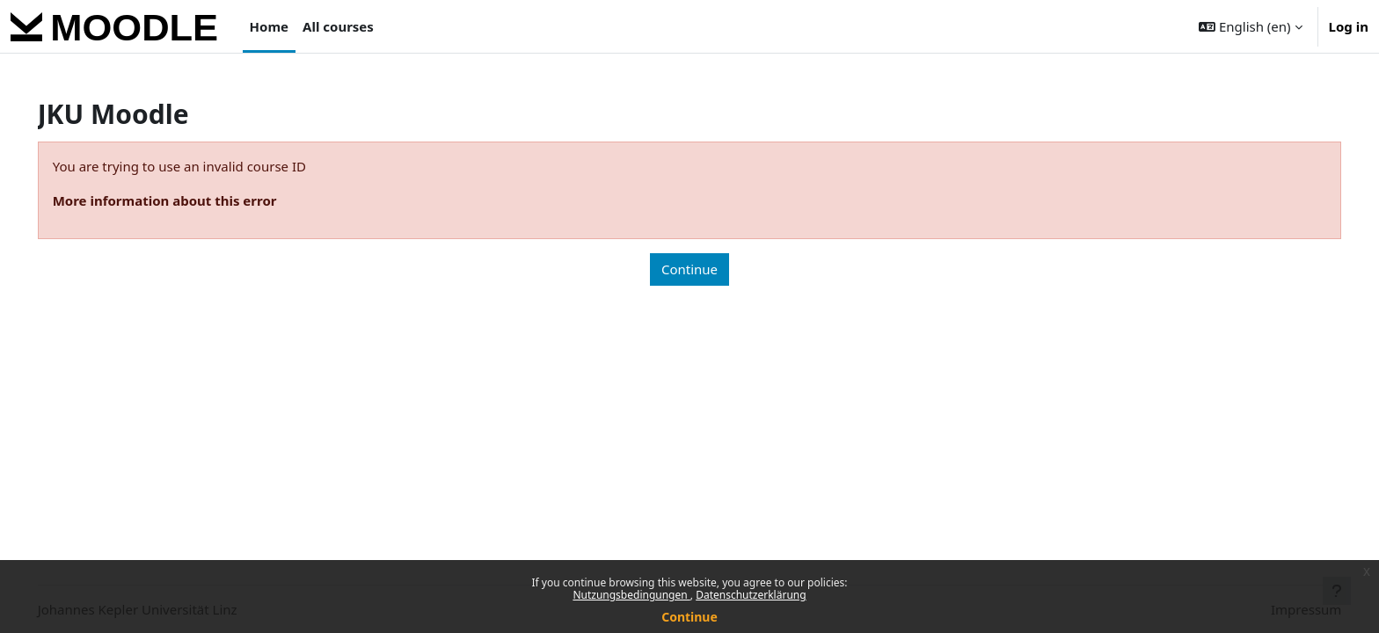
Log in (1348, 26)
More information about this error (189, 200)
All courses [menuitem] (338, 26)
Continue (689, 616)
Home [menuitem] (269, 26)
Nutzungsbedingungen (631, 594)
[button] (1250, 26)
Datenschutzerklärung (751, 594)
